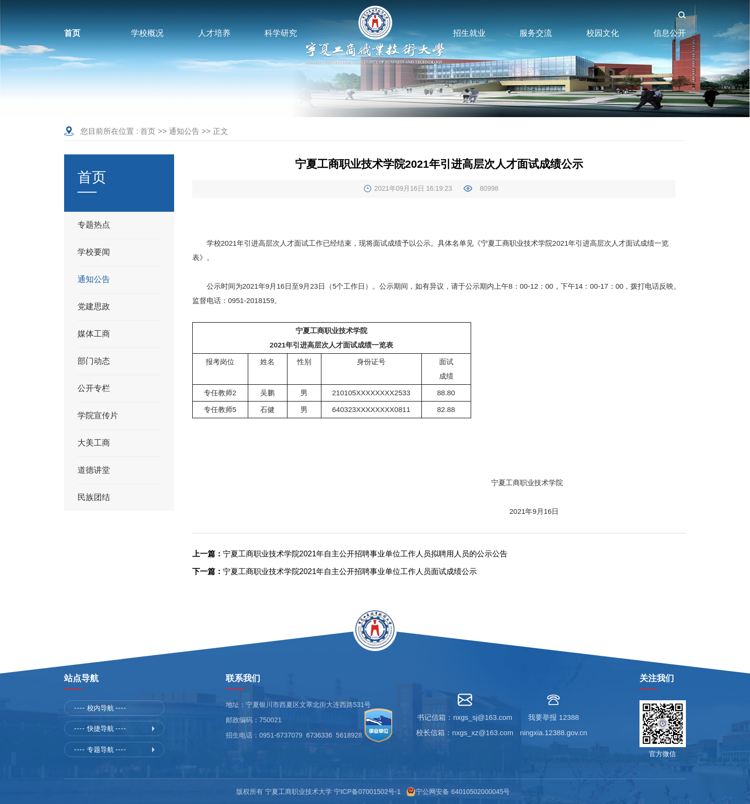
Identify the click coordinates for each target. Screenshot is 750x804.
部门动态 (93, 361)
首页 (147, 131)
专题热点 (93, 224)
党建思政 (93, 306)
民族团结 (93, 497)
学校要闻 (93, 252)
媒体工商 (93, 333)
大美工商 (93, 442)
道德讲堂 (93, 470)
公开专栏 (93, 388)
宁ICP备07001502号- (365, 791)
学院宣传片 (97, 415)
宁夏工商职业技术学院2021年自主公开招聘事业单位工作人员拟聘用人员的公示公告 (350, 554)
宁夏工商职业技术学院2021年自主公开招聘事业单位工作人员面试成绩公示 (334, 571)
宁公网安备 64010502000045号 (465, 791)
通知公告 (184, 131)
